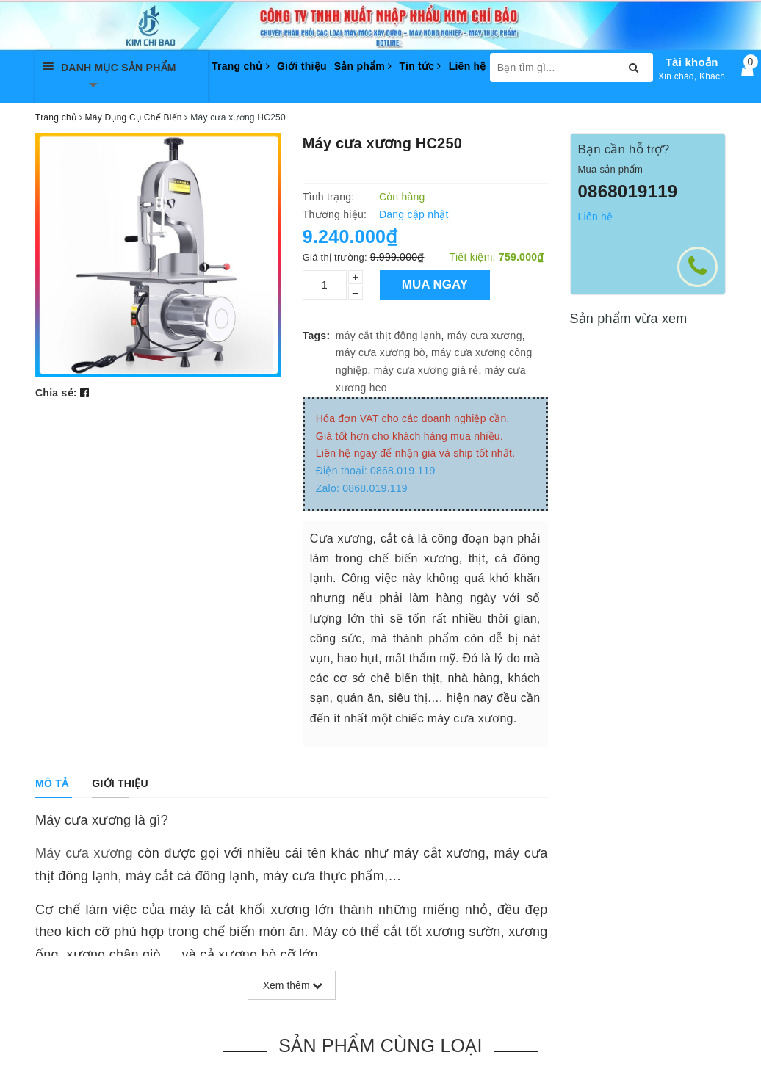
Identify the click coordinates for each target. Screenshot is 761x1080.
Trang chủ (241, 66)
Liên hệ (467, 66)
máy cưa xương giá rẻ (426, 370)
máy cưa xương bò (380, 352)
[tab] (51, 783)
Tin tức (420, 66)
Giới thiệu (302, 66)
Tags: (317, 335)
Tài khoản (692, 62)
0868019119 (628, 191)
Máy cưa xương (84, 853)
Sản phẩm (363, 66)
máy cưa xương (484, 335)
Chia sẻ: (56, 393)
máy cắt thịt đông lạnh (388, 335)
